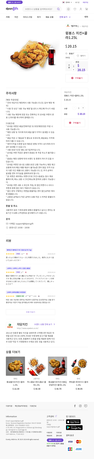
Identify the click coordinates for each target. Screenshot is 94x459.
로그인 (77, 2)
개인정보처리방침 (21, 406)
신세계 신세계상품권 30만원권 (16, 292)
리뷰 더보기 (30, 312)
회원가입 (85, 2)
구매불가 (77, 77)
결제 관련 (59, 435)
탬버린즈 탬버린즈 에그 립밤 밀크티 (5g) (19, 250)
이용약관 (9, 406)
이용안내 (33, 406)
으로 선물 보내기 (14, 2)
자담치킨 (85, 26)
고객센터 (52, 416)
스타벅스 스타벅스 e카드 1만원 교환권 (18, 268)
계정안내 (49, 435)
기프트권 (58, 432)
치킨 (77, 26)
